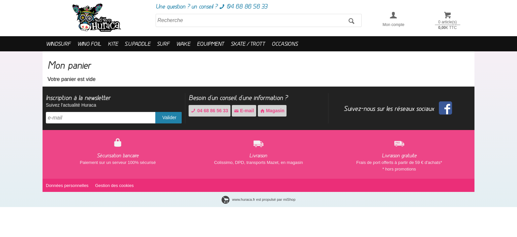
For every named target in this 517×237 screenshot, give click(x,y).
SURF (163, 43)
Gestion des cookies (114, 185)
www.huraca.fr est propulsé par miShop (258, 199)
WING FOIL (89, 43)
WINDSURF (58, 43)
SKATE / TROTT (248, 43)
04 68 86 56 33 (209, 110)
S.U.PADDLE (137, 43)
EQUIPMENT (210, 43)
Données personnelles (67, 185)
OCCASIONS (285, 43)
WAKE (183, 43)
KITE (113, 43)
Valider (169, 117)
